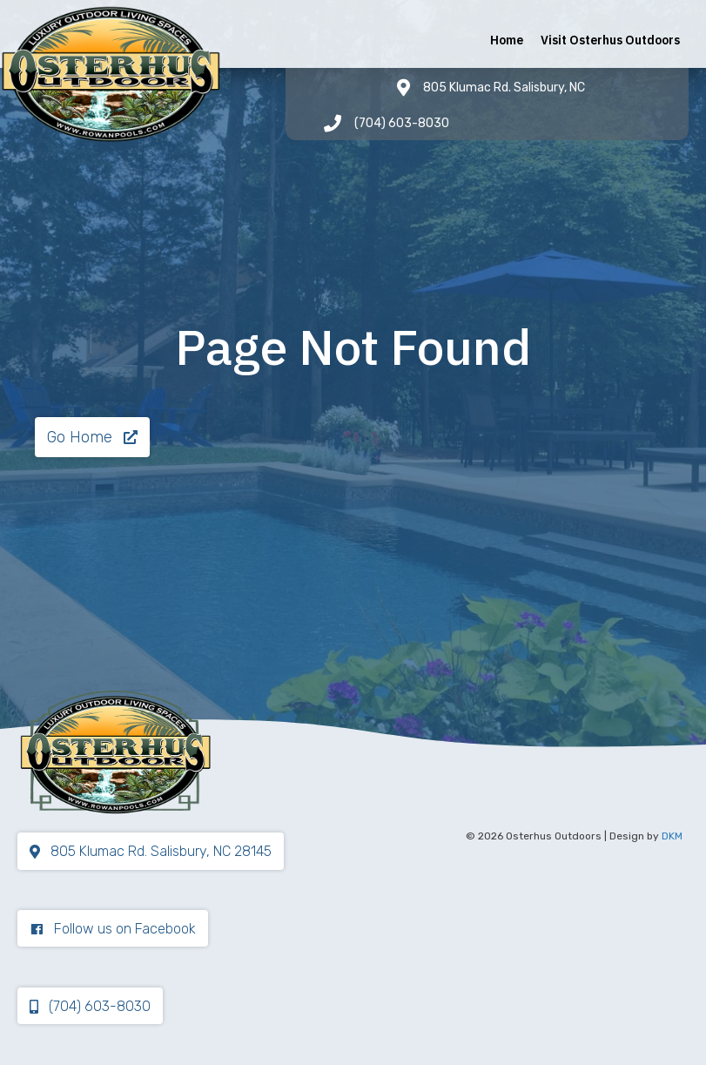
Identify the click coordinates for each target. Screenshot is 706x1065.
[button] (92, 437)
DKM (672, 836)
